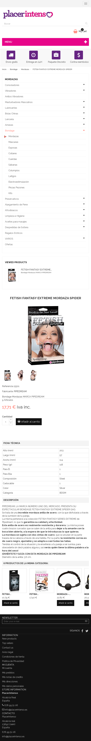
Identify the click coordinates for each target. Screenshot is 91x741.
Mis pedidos (8, 672)
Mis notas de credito (12, 677)
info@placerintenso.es (16, 709)
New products (9, 638)
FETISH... (6, 594)
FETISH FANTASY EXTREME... (36, 269)
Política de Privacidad (13, 661)
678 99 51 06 (11, 705)
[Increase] (10, 420)
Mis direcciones (10, 681)
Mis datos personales (13, 686)
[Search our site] (43, 23)
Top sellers (7, 643)
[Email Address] (43, 621)
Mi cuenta (7, 668)
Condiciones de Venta (13, 656)
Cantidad (7, 416)
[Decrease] (10, 423)
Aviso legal (7, 652)
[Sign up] (86, 621)
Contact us (7, 647)
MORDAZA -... (64, 594)
